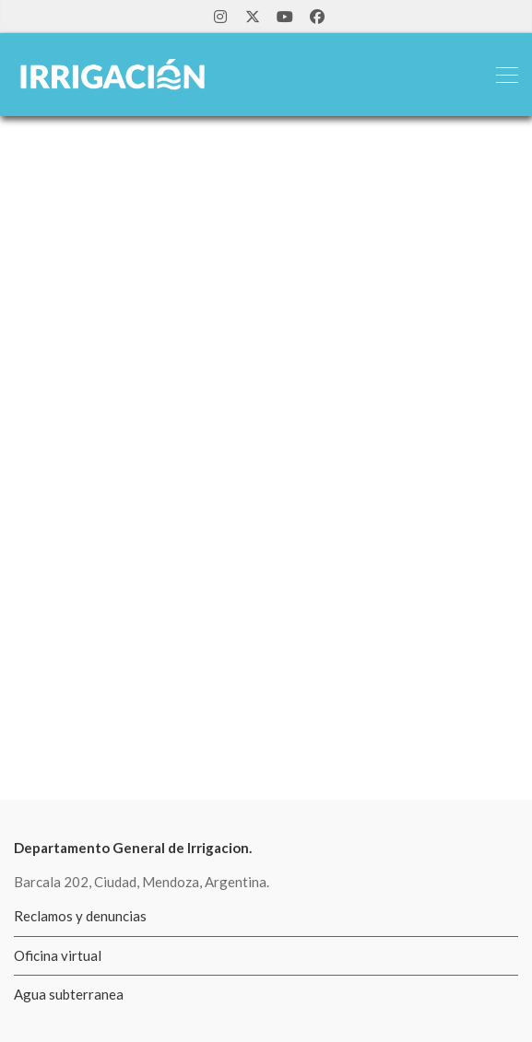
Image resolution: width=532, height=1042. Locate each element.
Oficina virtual (57, 955)
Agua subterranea (69, 994)
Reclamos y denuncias (80, 915)
